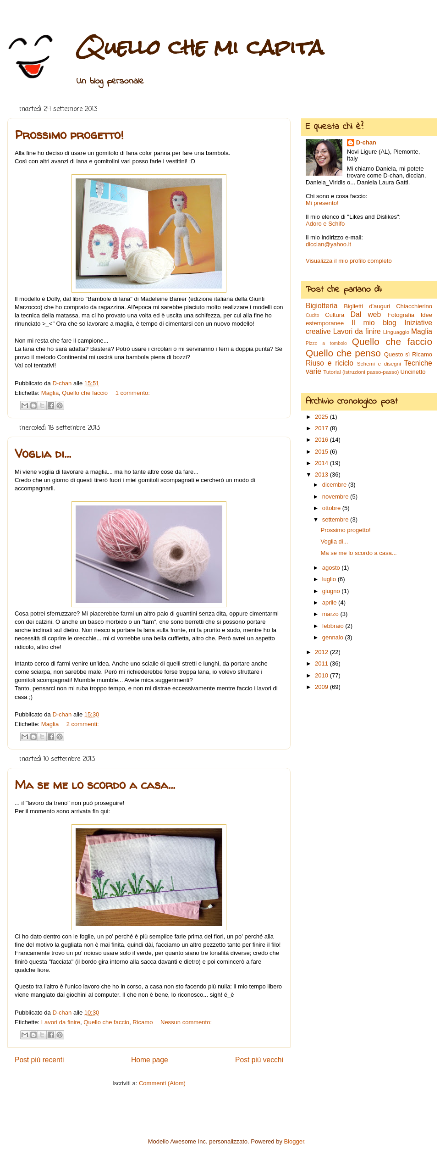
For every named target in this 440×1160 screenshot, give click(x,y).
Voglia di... (43, 453)
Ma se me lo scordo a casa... (95, 785)
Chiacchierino (414, 306)
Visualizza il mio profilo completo (349, 260)
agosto (332, 567)
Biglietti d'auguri (367, 306)
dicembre (335, 484)
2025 (322, 416)
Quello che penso (343, 353)
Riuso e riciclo (329, 363)
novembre (336, 496)
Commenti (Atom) (162, 1083)
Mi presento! (322, 203)
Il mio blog (374, 323)
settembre (336, 519)
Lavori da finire (60, 1022)
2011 (322, 663)
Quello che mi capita (200, 47)
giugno (332, 591)
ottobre (332, 508)
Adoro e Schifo (325, 223)
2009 (322, 686)
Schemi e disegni (379, 363)
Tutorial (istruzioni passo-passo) (361, 372)
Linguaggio (396, 332)
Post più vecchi (259, 1060)
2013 (322, 474)
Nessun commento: (186, 1022)
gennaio (333, 637)
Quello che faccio (85, 392)
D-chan (366, 142)
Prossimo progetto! (69, 135)
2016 (322, 439)
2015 (322, 451)
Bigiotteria (321, 306)
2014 (322, 463)
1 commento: (133, 392)
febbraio (334, 625)
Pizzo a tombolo (326, 343)
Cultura (334, 314)
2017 (322, 428)
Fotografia (401, 314)
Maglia (50, 392)
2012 (322, 652)
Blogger (294, 1141)
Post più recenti (39, 1060)
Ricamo (142, 1022)
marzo (331, 614)
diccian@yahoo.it (328, 244)
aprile (330, 602)
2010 (322, 675)
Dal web (366, 314)
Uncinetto (413, 371)
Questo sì (397, 354)
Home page (149, 1060)
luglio (330, 579)
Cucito (312, 315)
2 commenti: (82, 724)
